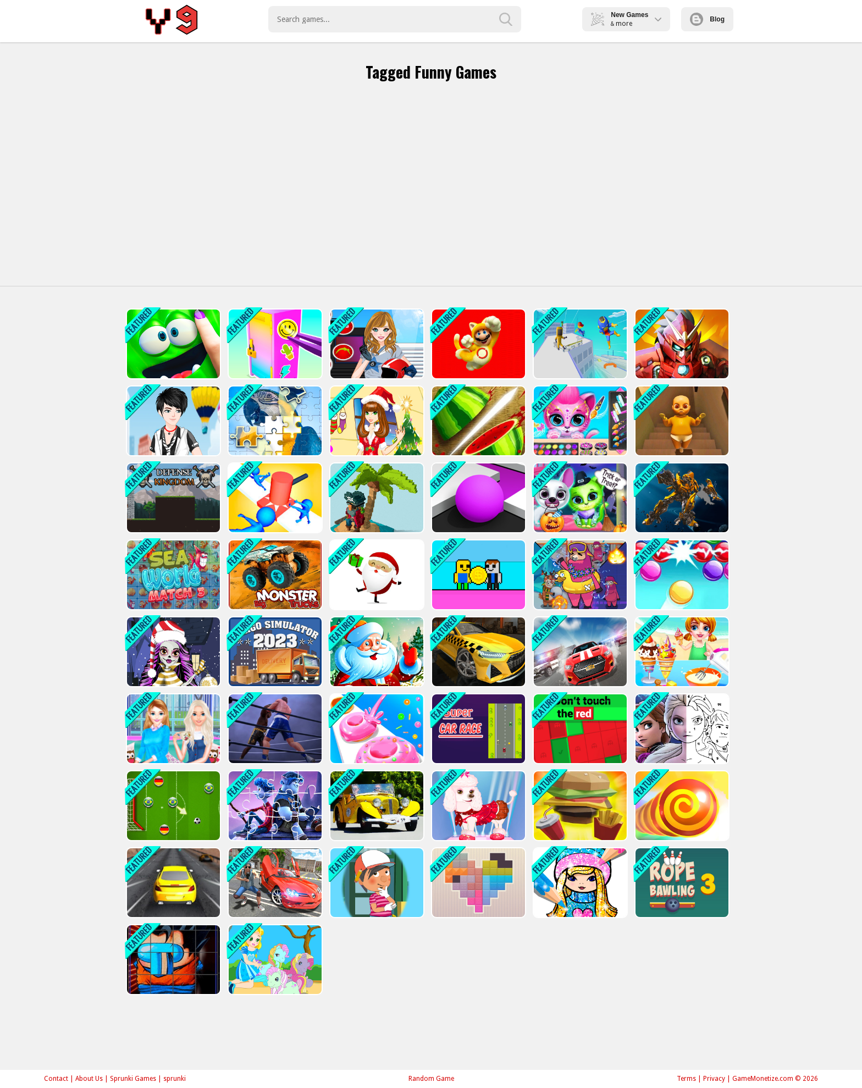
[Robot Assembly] (680, 497)
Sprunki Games (133, 1079)
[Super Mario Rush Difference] (477, 343)
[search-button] (505, 19)
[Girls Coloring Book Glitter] (579, 882)
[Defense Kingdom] (172, 497)
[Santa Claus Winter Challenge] (375, 651)
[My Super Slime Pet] (172, 343)
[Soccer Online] (172, 805)
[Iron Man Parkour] (680, 343)
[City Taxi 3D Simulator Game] (477, 651)
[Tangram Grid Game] (477, 882)
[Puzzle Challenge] (274, 420)
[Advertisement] (431, 187)
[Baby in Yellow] (680, 420)
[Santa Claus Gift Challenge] (375, 574)
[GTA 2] (274, 882)
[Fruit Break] (477, 420)
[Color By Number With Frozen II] (680, 728)
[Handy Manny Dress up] (375, 882)
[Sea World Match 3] (172, 574)
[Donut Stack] (375, 728)
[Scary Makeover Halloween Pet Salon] (579, 497)
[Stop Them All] (274, 497)
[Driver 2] (579, 651)
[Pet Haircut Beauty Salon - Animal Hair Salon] (579, 420)
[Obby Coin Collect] (477, 574)
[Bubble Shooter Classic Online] (680, 574)
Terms (686, 1079)
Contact (56, 1079)
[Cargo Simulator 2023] (274, 651)
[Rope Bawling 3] (680, 882)
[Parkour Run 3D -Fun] (579, 343)
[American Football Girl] (375, 343)
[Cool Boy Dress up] (172, 420)
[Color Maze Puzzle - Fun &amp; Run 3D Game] (477, 497)
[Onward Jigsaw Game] (274, 805)
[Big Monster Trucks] (274, 574)
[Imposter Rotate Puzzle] (172, 959)
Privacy (714, 1079)
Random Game (431, 1079)
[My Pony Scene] (274, 959)
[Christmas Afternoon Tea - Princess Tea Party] (172, 728)
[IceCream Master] (680, 651)
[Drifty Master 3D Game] (172, 882)
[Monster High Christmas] (172, 651)
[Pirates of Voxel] (375, 497)
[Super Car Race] (477, 728)
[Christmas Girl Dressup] (375, 420)
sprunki (174, 1079)
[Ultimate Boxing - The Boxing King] (274, 728)
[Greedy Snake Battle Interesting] (680, 805)
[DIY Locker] (274, 343)
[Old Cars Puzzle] (375, 805)
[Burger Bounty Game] (579, 805)
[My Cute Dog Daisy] (477, 805)
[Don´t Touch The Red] (579, 728)
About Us (89, 1079)
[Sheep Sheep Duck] (579, 574)
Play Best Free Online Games (173, 19)
